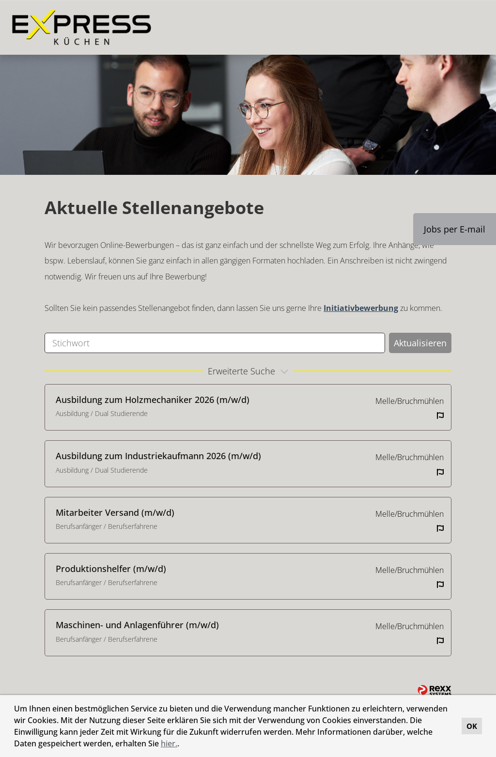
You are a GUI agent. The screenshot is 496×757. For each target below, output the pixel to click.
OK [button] (471, 726)
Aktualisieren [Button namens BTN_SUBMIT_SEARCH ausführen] (420, 343)
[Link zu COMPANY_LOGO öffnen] (81, 27)
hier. (169, 743)
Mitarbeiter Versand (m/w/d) (115, 512)
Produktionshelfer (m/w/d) (111, 568)
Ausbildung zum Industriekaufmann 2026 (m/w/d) (158, 456)
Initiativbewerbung (361, 308)
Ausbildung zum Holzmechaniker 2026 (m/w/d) (152, 399)
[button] (182, 744)
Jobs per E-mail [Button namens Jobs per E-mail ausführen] (454, 229)
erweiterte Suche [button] (249, 371)
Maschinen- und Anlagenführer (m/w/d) (137, 625)
